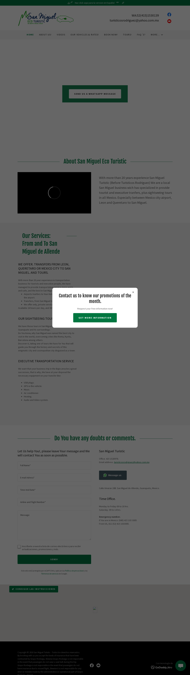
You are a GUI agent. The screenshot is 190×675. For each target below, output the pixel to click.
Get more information (95, 317)
